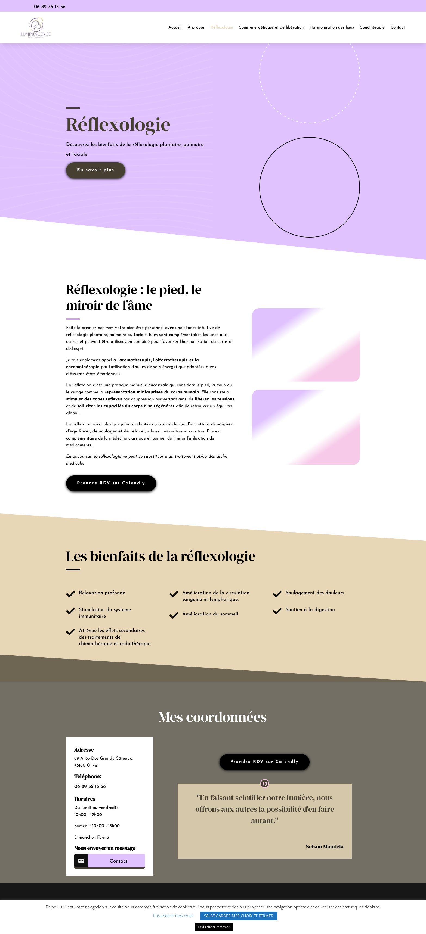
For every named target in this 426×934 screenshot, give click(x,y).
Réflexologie (222, 28)
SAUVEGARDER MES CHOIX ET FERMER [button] (238, 915)
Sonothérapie (372, 28)
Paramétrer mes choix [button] (173, 915)
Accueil (175, 28)
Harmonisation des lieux (332, 28)
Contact (398, 28)
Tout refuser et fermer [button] (214, 927)
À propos (196, 28)
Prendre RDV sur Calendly (111, 483)
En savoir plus (95, 170)
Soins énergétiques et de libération (271, 28)
